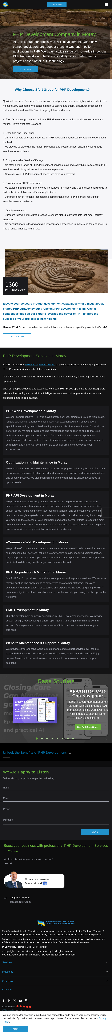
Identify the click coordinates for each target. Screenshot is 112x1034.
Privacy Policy (9, 947)
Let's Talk (57, 4)
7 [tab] (68, 738)
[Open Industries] (107, 972)
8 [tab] (73, 738)
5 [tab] (57, 738)
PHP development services (40, 364)
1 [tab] (36, 738)
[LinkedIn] (9, 1000)
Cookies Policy (40, 947)
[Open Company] (107, 981)
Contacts (7, 989)
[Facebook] (3, 1000)
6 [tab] (62, 738)
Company (7, 981)
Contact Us (25, 69)
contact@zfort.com (20, 901)
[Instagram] (26, 1000)
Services (7, 962)
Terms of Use (24, 947)
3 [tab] (47, 738)
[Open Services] (107, 962)
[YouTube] (20, 1000)
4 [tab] (52, 738)
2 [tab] (42, 738)
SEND (95, 832)
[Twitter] (14, 1000)
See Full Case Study (87, 727)
